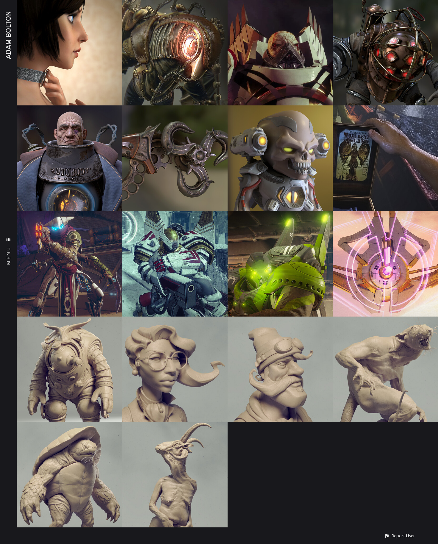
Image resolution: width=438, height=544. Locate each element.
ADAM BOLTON (8, 35)
